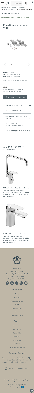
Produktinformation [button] (18, 106)
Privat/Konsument (11, 14)
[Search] (13, 3)
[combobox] (18, 3)
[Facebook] (7, 283)
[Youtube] (26, 283)
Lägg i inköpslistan (15, 97)
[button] (18, 387)
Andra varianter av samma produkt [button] (18, 117)
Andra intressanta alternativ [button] (18, 131)
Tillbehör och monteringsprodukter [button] (18, 125)
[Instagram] (21, 283)
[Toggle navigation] (2, 3)
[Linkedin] (12, 283)
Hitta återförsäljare (18, 111)
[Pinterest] (16, 283)
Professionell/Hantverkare (15, 17)
